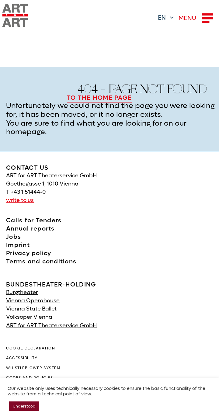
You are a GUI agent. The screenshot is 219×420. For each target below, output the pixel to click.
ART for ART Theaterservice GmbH (51, 325)
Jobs (13, 237)
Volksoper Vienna (29, 317)
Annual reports (30, 229)
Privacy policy (28, 253)
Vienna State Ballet (31, 308)
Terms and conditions (41, 262)
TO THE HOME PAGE (99, 98)
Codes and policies (29, 377)
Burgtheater (22, 292)
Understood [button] (24, 406)
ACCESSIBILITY (22, 358)
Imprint (18, 245)
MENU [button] (196, 18)
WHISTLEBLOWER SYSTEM (33, 368)
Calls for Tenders (33, 220)
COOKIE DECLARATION (30, 348)
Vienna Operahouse (33, 300)
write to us (20, 200)
